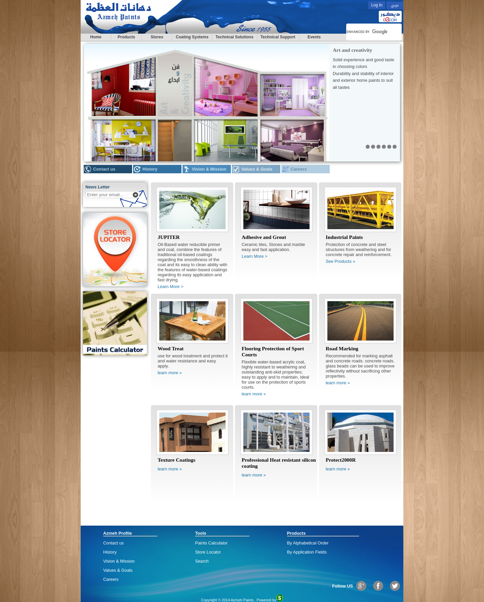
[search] (367, 32)
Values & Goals (256, 169)
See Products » (340, 261)
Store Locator (208, 552)
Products (126, 37)
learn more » (170, 372)
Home (95, 37)
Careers (299, 169)
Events (314, 37)
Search (202, 561)
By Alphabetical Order (308, 542)
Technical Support (277, 37)
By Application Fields (307, 552)
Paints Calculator (211, 542)
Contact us (104, 169)
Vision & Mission (209, 169)
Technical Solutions (234, 37)
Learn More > (170, 286)
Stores (157, 37)
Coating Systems (192, 37)
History (150, 169)
